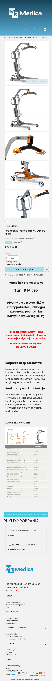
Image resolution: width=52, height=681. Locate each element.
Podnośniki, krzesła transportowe (36, 37)
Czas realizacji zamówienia (16, 639)
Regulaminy (10, 652)
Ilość (8, 254)
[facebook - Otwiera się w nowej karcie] (7, 590)
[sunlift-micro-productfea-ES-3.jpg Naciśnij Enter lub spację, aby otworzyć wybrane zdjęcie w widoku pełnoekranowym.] (27, 204)
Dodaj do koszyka (24, 269)
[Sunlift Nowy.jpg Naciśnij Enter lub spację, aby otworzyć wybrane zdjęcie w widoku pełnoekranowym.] (27, 63)
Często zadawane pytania (15, 605)
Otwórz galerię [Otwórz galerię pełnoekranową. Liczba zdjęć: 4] (37, 81)
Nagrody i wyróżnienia (14, 671)
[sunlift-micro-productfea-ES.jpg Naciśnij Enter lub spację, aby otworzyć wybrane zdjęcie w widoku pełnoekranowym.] (27, 146)
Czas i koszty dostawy (14, 636)
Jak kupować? (11, 655)
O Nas (8, 668)
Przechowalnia (11, 623)
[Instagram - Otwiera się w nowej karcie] (11, 590)
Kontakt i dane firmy (13, 666)
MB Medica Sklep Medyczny (13, 37)
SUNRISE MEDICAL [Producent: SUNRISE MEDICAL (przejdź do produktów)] (11, 226)
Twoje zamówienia (12, 618)
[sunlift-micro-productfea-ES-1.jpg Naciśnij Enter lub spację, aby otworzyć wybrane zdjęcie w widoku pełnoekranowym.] (27, 175)
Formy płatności (11, 634)
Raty (7, 607)
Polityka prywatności (13, 650)
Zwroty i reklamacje (13, 602)
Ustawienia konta (12, 621)
